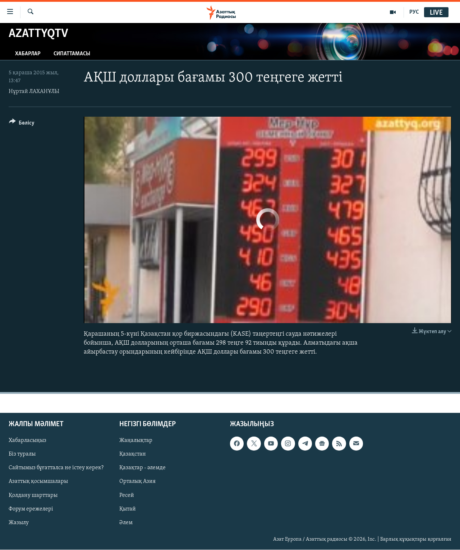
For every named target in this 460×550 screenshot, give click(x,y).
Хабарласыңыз (27, 441)
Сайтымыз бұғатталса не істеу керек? (56, 468)
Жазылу (19, 523)
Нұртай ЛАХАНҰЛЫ (34, 91)
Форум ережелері (31, 509)
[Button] (21, 124)
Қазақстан (132, 454)
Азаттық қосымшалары (38, 482)
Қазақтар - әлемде (142, 468)
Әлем (126, 523)
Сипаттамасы (72, 54)
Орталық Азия (137, 482)
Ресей (126, 495)
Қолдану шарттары (33, 495)
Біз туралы (22, 454)
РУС (414, 12)
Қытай (127, 509)
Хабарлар (28, 54)
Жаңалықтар (135, 441)
